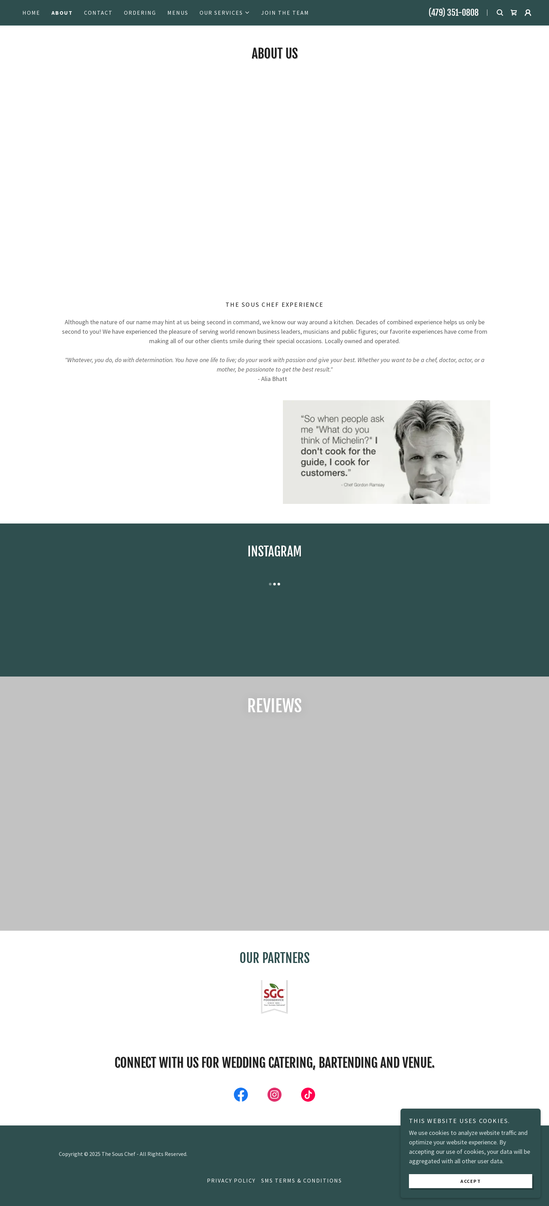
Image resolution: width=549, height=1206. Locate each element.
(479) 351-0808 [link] (454, 12)
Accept (470, 1181)
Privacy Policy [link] (231, 1180)
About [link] (62, 12)
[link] (514, 13)
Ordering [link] (140, 12)
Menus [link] (177, 12)
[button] (225, 12)
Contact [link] (98, 12)
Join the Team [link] (285, 12)
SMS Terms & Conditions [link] (301, 1180)
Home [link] (31, 12)
